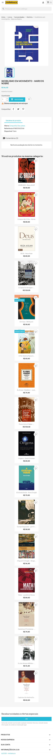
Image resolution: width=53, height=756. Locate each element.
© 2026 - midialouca (8, 753)
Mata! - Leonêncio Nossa (26, 595)
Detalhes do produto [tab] (13, 121)
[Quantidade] (3, 99)
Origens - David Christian (26, 458)
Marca (6, 126)
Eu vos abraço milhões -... (26, 663)
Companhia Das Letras (17, 126)
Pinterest (23, 109)
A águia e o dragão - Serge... (26, 561)
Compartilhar (13, 109)
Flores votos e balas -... (26, 424)
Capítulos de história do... (26, 697)
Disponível (8, 131)
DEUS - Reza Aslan (27, 253)
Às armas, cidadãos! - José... (26, 390)
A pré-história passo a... (26, 356)
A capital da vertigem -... (26, 288)
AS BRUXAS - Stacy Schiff (26, 185)
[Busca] (26, 9)
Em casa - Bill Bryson (26, 322)
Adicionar (17, 99)
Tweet (18, 109)
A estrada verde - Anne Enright (26, 492)
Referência (8, 128)
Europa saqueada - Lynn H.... (26, 527)
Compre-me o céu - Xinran (26, 219)
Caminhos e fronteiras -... (26, 629)
